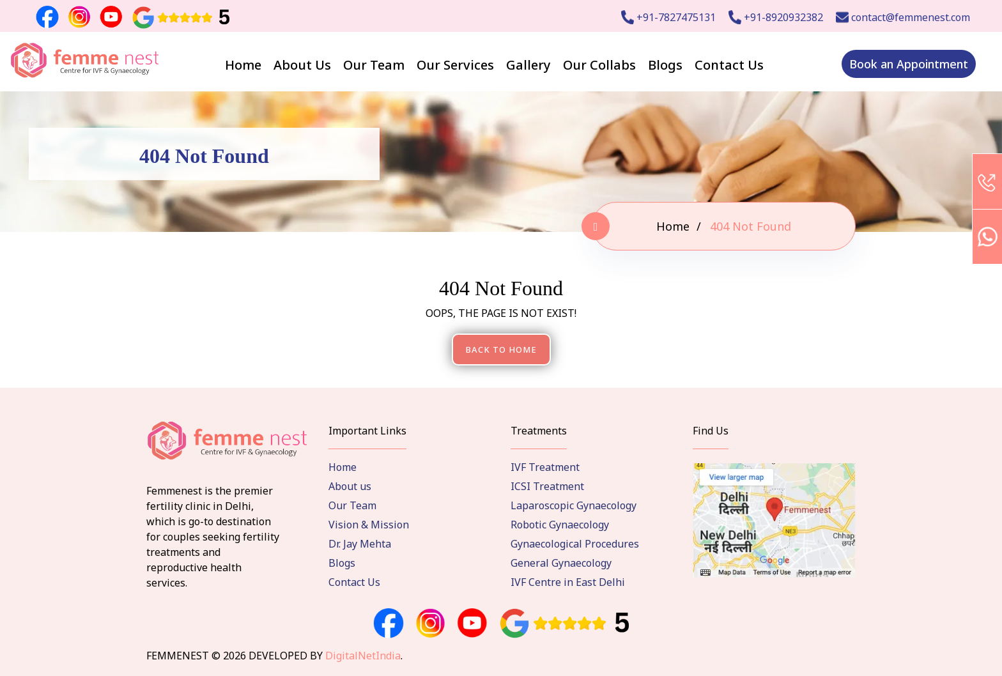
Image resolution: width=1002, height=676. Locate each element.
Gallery (528, 64)
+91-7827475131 (668, 17)
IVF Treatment (545, 467)
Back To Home (501, 349)
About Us (302, 64)
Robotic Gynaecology (560, 525)
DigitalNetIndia (363, 656)
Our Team (374, 64)
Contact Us (729, 64)
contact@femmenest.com (903, 17)
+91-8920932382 (775, 17)
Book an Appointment (908, 64)
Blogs (665, 64)
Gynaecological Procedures (575, 544)
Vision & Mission (368, 525)
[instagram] (430, 623)
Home (243, 64)
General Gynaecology (561, 563)
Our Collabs (599, 64)
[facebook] (388, 623)
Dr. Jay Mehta (359, 544)
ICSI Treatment (547, 486)
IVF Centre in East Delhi (568, 582)
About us (349, 486)
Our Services (455, 64)
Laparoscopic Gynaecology (573, 505)
